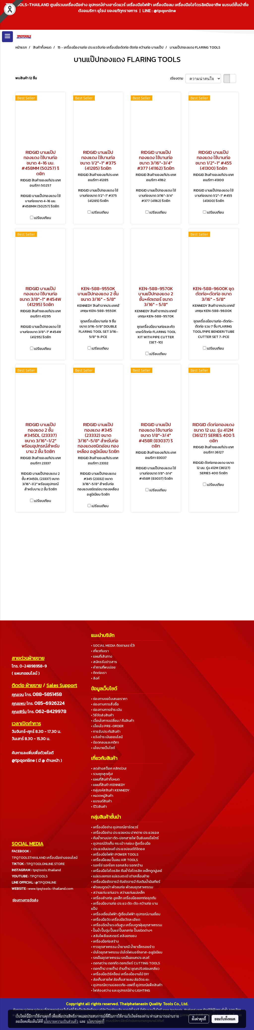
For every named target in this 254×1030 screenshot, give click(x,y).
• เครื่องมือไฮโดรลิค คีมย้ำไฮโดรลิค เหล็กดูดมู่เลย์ (126, 870)
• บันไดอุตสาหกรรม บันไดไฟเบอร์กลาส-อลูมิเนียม (126, 952)
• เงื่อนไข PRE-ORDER (107, 726)
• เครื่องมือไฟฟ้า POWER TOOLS (114, 854)
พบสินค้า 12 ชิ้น (26, 78)
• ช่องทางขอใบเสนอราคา (109, 698)
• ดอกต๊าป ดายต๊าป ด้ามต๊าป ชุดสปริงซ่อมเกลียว (125, 968)
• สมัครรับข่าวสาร (104, 662)
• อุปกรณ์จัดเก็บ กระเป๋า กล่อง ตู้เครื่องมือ (121, 843)
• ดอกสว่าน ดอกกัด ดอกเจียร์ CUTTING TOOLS (125, 963)
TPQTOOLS (39, 876)
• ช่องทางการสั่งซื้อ (105, 704)
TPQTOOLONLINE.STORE (45, 863)
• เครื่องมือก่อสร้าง (105, 941)
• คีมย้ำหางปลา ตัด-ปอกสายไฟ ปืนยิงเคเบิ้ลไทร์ (125, 838)
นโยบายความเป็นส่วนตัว (61, 1021)
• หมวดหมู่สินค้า (102, 795)
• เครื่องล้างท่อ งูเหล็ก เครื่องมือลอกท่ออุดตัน (123, 898)
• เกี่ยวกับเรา (100, 651)
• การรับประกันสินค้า (105, 731)
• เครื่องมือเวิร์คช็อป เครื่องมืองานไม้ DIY (120, 974)
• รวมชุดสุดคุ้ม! (102, 774)
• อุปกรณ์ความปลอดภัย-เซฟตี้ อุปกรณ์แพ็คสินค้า (126, 985)
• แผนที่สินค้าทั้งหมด (105, 779)
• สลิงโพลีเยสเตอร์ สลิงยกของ (114, 936)
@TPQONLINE (45, 882)
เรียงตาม (177, 78)
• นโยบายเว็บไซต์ (103, 748)
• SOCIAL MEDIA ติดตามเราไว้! (113, 645)
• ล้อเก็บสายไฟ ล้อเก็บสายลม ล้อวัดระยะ (120, 979)
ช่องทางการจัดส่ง (25, 900)
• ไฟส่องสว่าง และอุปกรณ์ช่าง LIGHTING (120, 990)
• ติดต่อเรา (98, 672)
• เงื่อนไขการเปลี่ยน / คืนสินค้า (112, 720)
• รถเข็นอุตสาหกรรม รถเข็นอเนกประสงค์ (120, 957)
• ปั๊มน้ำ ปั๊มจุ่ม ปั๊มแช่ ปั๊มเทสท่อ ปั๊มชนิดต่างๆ (121, 930)
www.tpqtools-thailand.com (50, 888)
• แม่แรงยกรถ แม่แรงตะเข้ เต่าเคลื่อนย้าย (120, 876)
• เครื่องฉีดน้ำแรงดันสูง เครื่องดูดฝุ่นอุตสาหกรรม (126, 925)
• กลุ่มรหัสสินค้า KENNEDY (110, 790)
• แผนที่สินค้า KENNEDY (108, 784)
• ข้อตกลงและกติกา (105, 742)
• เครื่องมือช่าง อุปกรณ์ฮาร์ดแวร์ (114, 827)
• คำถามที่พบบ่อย (103, 667)
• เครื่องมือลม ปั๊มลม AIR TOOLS (114, 860)
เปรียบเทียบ (42, 218)
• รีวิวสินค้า (99, 806)
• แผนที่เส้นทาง (101, 656)
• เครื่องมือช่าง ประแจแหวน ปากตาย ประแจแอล (125, 832)
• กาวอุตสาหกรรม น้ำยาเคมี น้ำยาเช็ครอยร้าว (123, 946)
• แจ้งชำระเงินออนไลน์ (107, 737)
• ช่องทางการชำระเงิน (106, 709)
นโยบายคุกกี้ (95, 1021)
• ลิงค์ (95, 678)
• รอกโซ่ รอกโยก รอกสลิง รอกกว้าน (117, 865)
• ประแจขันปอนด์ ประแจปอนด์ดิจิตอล (118, 849)
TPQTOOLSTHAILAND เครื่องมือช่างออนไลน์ (44, 857)
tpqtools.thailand (46, 870)
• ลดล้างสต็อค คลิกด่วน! (108, 768)
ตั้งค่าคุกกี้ (199, 1019)
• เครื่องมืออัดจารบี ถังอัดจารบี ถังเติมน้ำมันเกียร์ (125, 881)
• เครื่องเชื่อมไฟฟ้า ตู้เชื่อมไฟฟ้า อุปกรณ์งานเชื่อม (125, 914)
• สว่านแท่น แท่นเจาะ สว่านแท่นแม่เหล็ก (118, 892)
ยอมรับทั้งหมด (225, 1019)
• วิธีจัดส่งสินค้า (102, 715)
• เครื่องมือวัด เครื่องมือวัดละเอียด (115, 919)
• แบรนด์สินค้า (101, 801)
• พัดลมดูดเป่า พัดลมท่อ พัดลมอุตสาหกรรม (122, 887)
